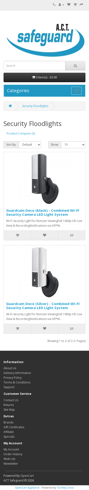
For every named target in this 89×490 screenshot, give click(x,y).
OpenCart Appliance (27, 487)
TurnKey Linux (65, 487)
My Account (11, 449)
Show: (55, 145)
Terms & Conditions (17, 382)
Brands (8, 422)
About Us (10, 368)
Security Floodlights (35, 106)
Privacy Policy (13, 378)
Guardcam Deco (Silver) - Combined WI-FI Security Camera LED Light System (43, 305)
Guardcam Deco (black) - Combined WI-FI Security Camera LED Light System (42, 212)
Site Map (9, 410)
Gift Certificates (14, 427)
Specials (9, 437)
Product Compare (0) (21, 133)
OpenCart (27, 476)
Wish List (9, 459)
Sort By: (11, 145)
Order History (13, 454)
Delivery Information (17, 373)
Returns (9, 405)
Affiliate (9, 432)
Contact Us (11, 400)
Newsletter (11, 464)
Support (9, 387)
